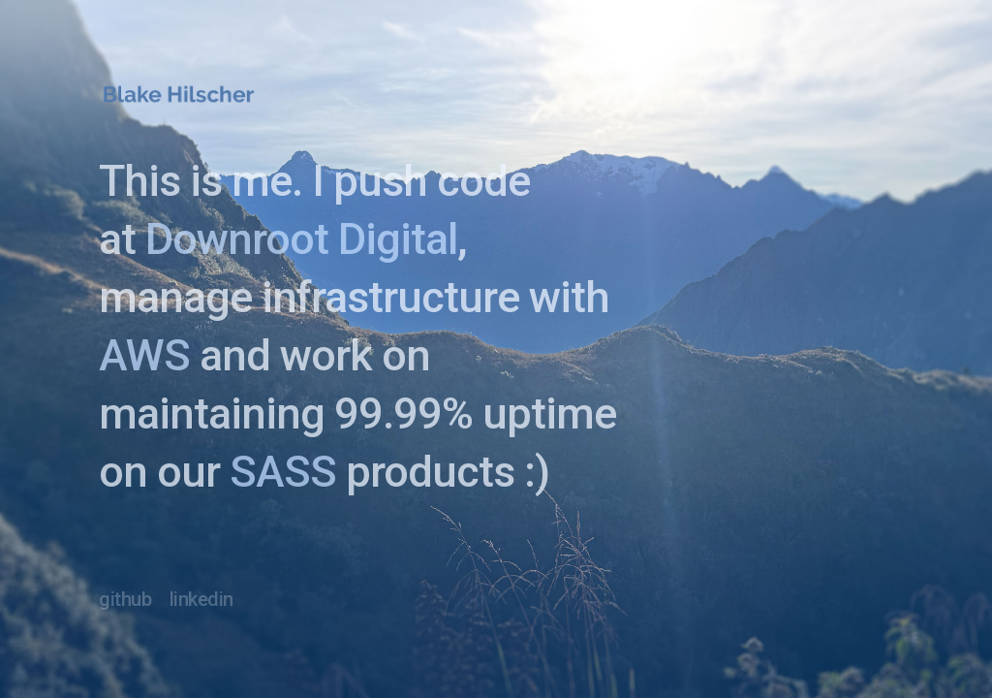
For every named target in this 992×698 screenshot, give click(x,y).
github (125, 599)
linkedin (201, 599)
